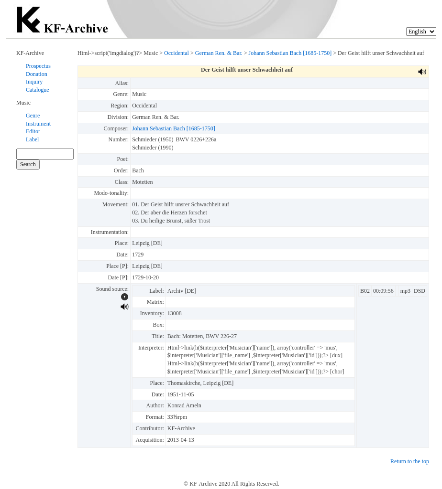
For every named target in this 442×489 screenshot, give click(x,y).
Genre (33, 115)
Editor (33, 131)
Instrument (38, 123)
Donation (36, 74)
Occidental (176, 53)
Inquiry (34, 81)
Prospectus (38, 66)
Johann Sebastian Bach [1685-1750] (290, 53)
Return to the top (409, 461)
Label (32, 139)
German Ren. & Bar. (219, 53)
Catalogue (37, 89)
